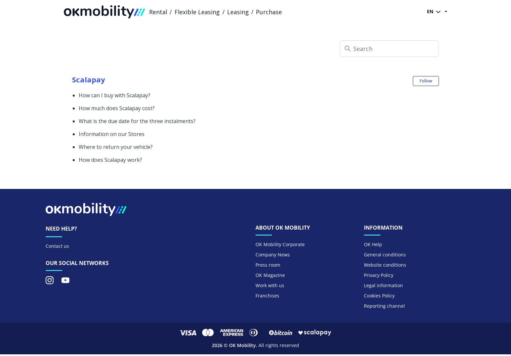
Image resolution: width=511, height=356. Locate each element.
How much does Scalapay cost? (117, 108)
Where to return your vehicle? (116, 147)
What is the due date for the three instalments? (137, 121)
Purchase (269, 12)
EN (435, 12)
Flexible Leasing (197, 12)
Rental (158, 12)
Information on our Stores (111, 134)
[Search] (389, 48)
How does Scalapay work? (110, 159)
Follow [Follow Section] (426, 81)
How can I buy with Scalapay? (114, 95)
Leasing (238, 12)
